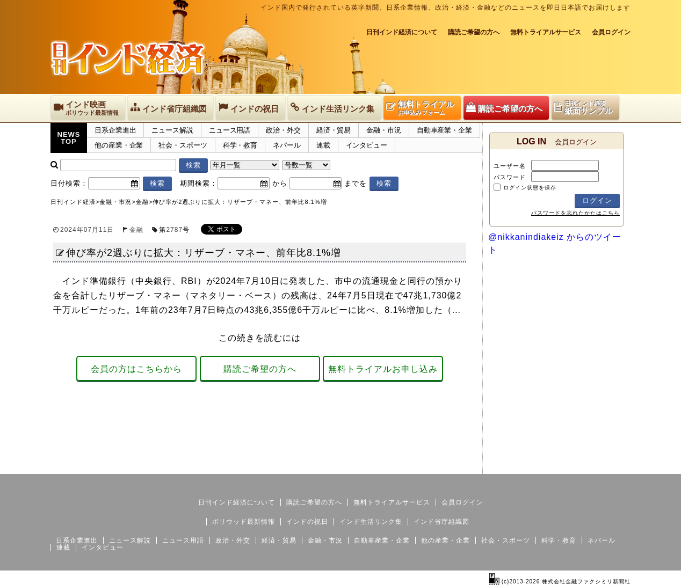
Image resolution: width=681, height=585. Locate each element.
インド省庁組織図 (441, 521)
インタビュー (366, 145)
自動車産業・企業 (444, 130)
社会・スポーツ (182, 145)
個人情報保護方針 (605, 465)
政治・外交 (283, 130)
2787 (174, 229)
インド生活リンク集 (370, 521)
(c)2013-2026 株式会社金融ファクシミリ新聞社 (560, 581)
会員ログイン (611, 32)
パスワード (510, 177)
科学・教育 (240, 145)
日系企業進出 (115, 130)
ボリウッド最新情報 (243, 521)
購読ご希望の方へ (473, 32)
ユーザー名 (510, 166)
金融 (136, 229)
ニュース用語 (229, 130)
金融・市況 (383, 130)
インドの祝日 (307, 521)
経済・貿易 (333, 130)
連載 (323, 145)
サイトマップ (549, 465)
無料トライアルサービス (545, 32)
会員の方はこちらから (136, 369)
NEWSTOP (69, 137)
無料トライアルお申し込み (383, 369)
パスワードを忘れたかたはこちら (575, 213)
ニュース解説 (172, 130)
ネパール (287, 145)
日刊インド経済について (401, 32)
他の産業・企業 (119, 145)
